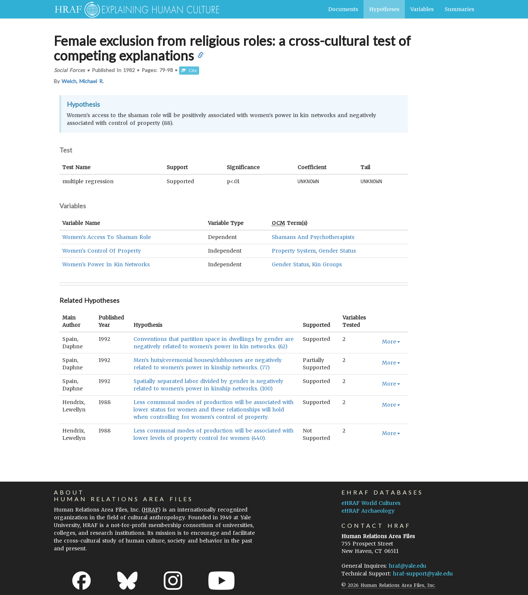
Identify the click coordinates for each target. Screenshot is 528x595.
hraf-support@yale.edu (423, 573)
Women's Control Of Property (101, 250)
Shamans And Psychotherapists (313, 236)
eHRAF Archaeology (368, 510)
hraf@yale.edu (407, 565)
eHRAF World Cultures (370, 502)
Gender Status (337, 250)
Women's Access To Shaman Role (106, 236)
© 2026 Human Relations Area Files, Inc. (388, 585)
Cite (189, 70)
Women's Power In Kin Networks (106, 264)
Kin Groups (327, 264)
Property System (294, 250)
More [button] (391, 341)
